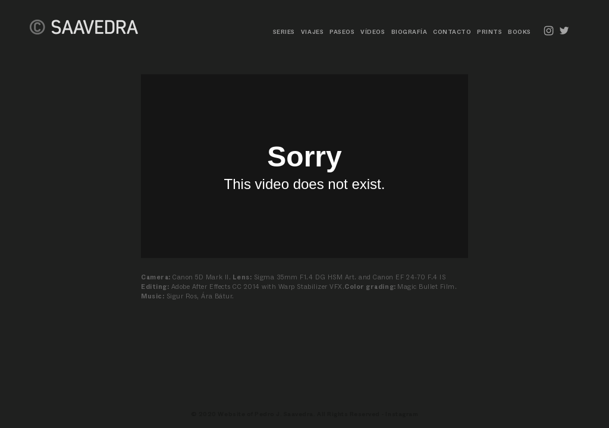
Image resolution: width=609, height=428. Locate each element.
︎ (549, 31)
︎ (564, 31)
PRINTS (489, 32)
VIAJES (312, 32)
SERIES (284, 32)
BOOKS (519, 32)
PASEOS (341, 32)
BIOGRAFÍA (409, 32)
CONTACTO (452, 32)
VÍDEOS (372, 32)
